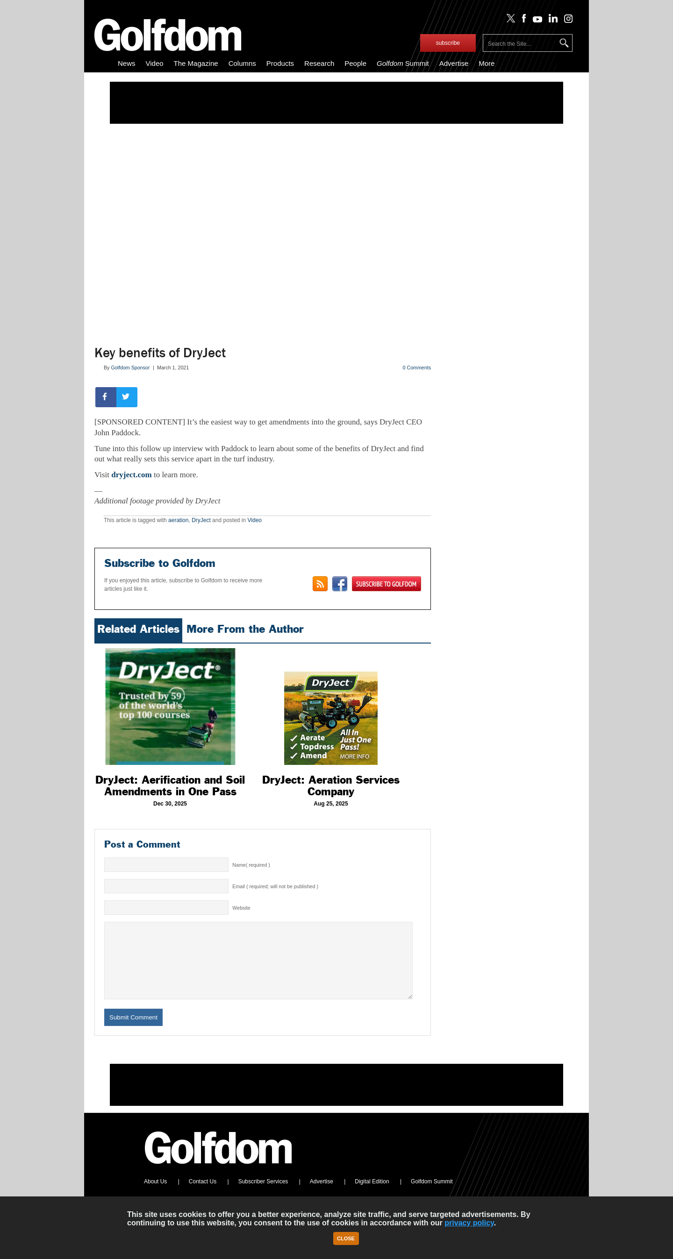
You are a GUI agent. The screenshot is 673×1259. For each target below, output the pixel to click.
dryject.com (131, 474)
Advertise (454, 63)
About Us (155, 1195)
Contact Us (202, 1195)
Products (280, 63)
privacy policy (469, 1223)
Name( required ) (251, 865)
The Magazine (196, 63)
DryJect (201, 520)
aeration (178, 520)
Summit (403, 63)
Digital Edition (372, 1195)
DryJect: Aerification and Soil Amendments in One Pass (170, 785)
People (355, 63)
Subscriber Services (263, 1195)
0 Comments (417, 367)
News (127, 63)
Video (155, 63)
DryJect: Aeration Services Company (331, 785)
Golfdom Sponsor (130, 367)
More (486, 63)
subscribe (448, 43)
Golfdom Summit (431, 1195)
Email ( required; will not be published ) (275, 886)
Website (241, 908)
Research (319, 63)
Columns (242, 63)
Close (346, 1238)
